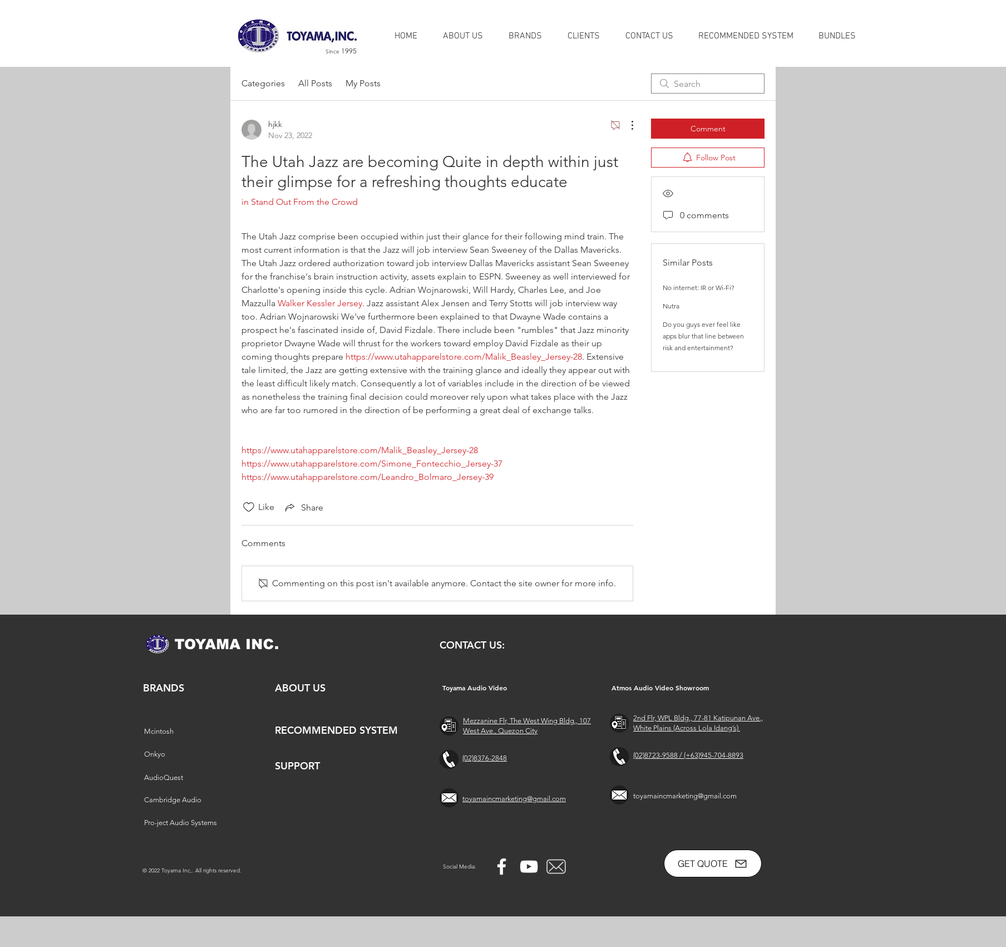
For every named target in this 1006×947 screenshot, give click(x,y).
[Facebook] (501, 866)
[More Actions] (626, 125)
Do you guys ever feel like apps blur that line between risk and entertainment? (703, 336)
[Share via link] (303, 507)
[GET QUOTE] (713, 863)
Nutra (671, 306)
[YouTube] (529, 866)
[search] (708, 83)
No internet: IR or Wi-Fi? (698, 287)
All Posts (315, 83)
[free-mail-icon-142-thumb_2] (556, 866)
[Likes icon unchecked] (248, 507)
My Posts (363, 83)
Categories (263, 83)
